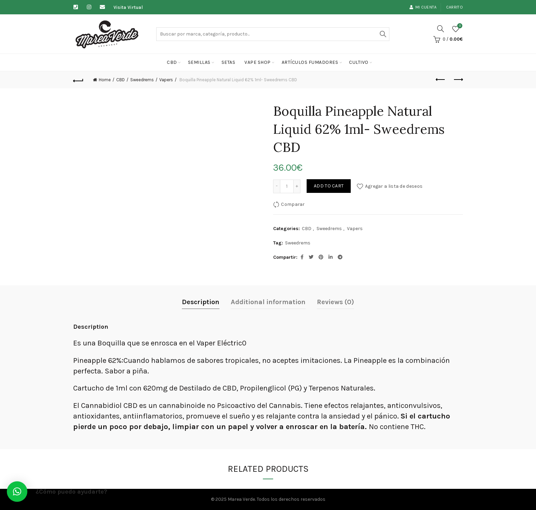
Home (105, 79)
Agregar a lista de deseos (394, 186)
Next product (458, 79)
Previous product (441, 79)
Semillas (199, 62)
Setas (229, 62)
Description (200, 302)
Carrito (454, 7)
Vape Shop (257, 62)
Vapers (166, 79)
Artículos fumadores (310, 62)
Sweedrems (142, 79)
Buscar (382, 34)
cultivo (358, 62)
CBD (172, 62)
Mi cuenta (423, 7)
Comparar (293, 204)
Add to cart (329, 186)
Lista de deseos (459, 26)
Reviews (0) (335, 302)
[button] (17, 491)
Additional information (268, 302)
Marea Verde (241, 499)
